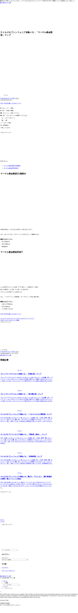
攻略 (17, 320)
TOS (1, 320)
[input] (9, 550)
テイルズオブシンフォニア (26, 318)
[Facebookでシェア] (4, 98)
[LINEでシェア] (13, 98)
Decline (2, 603)
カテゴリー (5, 558)
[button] (17, 98)
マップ (14, 320)
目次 (1, 161)
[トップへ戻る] (0, 591)
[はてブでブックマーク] (9, 98)
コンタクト (5, 567)
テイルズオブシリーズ (11, 318)
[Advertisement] (39, 17)
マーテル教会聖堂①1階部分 (12, 165)
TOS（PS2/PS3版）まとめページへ (10, 103)
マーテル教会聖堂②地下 (11, 168)
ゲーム (2, 318)
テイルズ (9, 320)
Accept (7, 603)
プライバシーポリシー (8, 570)
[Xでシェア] (0, 98)
